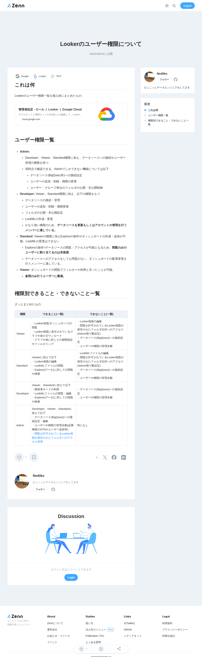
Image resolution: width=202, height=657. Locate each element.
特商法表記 (168, 635)
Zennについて (55, 623)
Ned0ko (38, 476)
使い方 (89, 623)
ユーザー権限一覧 (158, 115)
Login (71, 577)
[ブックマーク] (33, 457)
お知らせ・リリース (58, 635)
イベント (52, 642)
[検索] (174, 6)
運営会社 (52, 629)
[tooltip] (105, 457)
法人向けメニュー (96, 629)
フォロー (40, 489)
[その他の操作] (97, 457)
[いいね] (19, 457)
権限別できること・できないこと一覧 (168, 122)
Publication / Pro (95, 635)
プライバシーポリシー (175, 629)
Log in (187, 5)
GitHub (128, 629)
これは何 (153, 110)
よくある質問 (93, 642)
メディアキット (133, 635)
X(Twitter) (129, 623)
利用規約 (167, 623)
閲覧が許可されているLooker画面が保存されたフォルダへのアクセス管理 (52, 437)
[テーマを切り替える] (167, 5)
